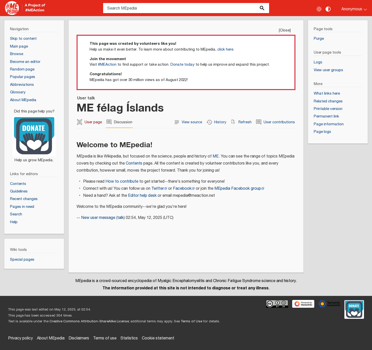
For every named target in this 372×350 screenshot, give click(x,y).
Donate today (182, 64)
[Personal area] (351, 8)
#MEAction (107, 64)
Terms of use (104, 338)
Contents (134, 163)
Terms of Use (191, 321)
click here (225, 49)
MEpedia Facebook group (237, 188)
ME (216, 156)
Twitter (157, 188)
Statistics (129, 338)
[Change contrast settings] (328, 9)
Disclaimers (79, 338)
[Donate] (34, 134)
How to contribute (121, 181)
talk (120, 218)
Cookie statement (158, 338)
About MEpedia (51, 338)
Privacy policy (20, 338)
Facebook (182, 188)
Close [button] (285, 30)
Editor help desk (142, 195)
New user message (98, 218)
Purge (319, 39)
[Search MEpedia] (186, 8)
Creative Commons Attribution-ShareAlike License (89, 321)
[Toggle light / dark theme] (319, 9)
